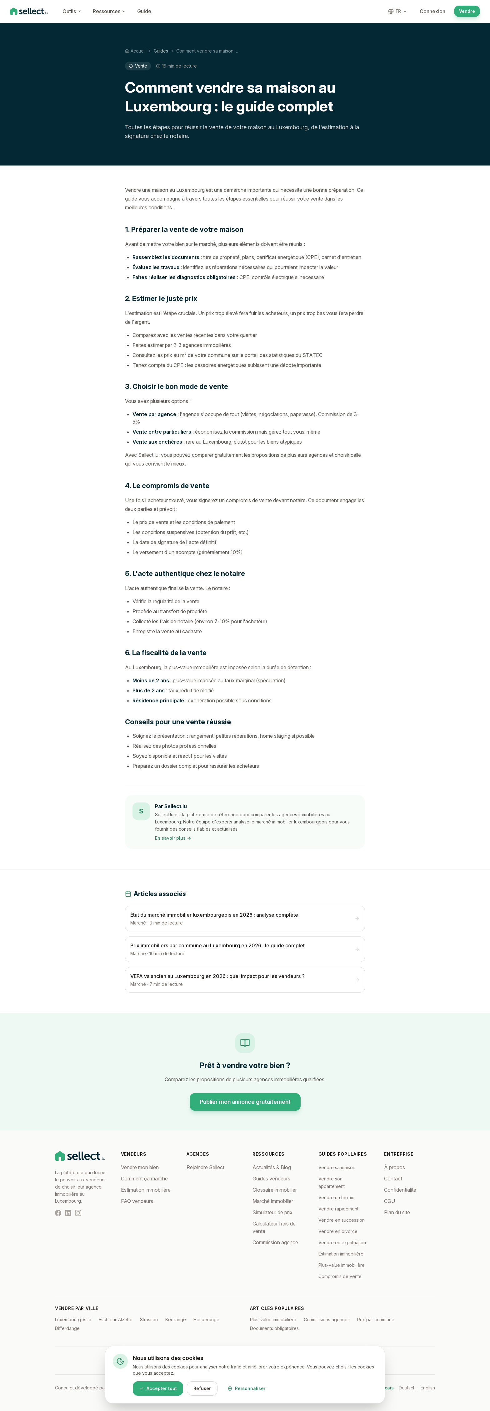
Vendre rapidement (338, 1208)
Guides (161, 50)
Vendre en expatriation (342, 1242)
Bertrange (175, 1319)
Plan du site (397, 1212)
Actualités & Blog (271, 1167)
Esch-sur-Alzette (115, 1319)
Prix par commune (375, 1319)
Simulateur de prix (272, 1212)
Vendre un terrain (336, 1197)
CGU (389, 1201)
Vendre (467, 11)
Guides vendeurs (271, 1178)
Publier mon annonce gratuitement (245, 1101)
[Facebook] (58, 1213)
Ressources (109, 11)
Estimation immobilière (146, 1190)
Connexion (432, 11)
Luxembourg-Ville (73, 1319)
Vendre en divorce (338, 1231)
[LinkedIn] (68, 1213)
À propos (394, 1167)
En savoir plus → (173, 838)
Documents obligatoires (274, 1328)
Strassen (149, 1319)
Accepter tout (158, 1388)
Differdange (67, 1328)
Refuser (202, 1388)
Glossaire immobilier (274, 1190)
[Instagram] (78, 1213)
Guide (144, 11)
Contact (393, 1178)
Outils (72, 11)
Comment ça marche (144, 1178)
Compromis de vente (340, 1276)
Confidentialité (400, 1190)
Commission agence (275, 1242)
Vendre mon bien (140, 1167)
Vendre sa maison (336, 1167)
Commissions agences (327, 1319)
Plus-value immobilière (341, 1265)
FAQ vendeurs (137, 1201)
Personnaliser (246, 1388)
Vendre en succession (341, 1220)
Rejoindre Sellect (205, 1167)
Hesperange (206, 1319)
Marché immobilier (272, 1201)
